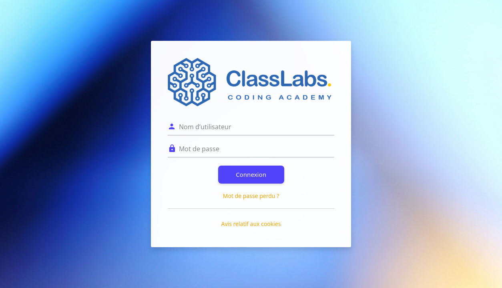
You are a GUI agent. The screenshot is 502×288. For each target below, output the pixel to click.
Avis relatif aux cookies (251, 224)
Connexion (251, 174)
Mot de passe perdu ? (251, 196)
